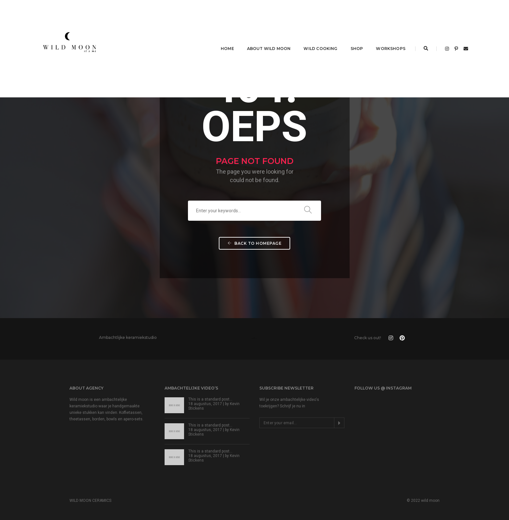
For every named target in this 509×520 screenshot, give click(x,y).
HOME (227, 48)
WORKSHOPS (390, 48)
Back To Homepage (254, 243)
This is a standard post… (210, 399)
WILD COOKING (320, 48)
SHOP (357, 48)
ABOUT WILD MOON (269, 48)
